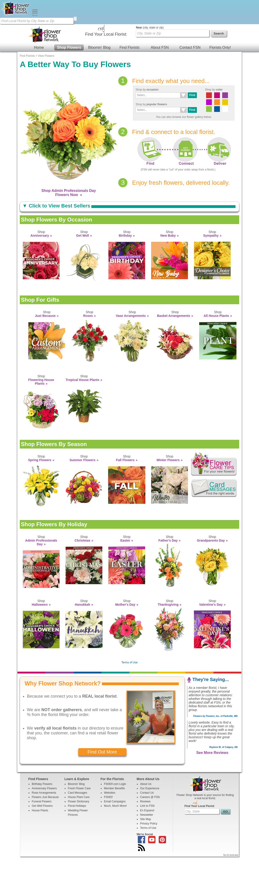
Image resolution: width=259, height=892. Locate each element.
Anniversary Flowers (44, 823)
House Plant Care (79, 832)
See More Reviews (212, 788)
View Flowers (46, 91)
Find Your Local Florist (199, 841)
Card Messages (77, 828)
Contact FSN (190, 55)
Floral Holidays (77, 841)
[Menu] (35, 15)
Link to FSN (147, 841)
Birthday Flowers (42, 819)
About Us (145, 819)
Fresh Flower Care (79, 823)
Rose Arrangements (44, 828)
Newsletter (146, 850)
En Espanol (147, 845)
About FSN (160, 55)
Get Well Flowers (42, 841)
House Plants (40, 845)
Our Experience (149, 823)
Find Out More (102, 787)
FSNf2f (108, 832)
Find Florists (129, 55)
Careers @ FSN (150, 832)
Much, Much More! (115, 841)
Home (39, 55)
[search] (75, 19)
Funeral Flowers (42, 836)
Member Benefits (114, 823)
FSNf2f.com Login (115, 819)
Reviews (145, 836)
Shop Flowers (69, 55)
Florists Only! (220, 55)
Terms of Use (129, 697)
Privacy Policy (148, 858)
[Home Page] (16, 15)
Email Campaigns (115, 836)
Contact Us (147, 828)
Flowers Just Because (45, 832)
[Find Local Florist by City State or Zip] (37, 21)
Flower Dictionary (78, 836)
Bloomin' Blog (99, 55)
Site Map (145, 854)
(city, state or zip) (150, 62)
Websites (109, 828)
